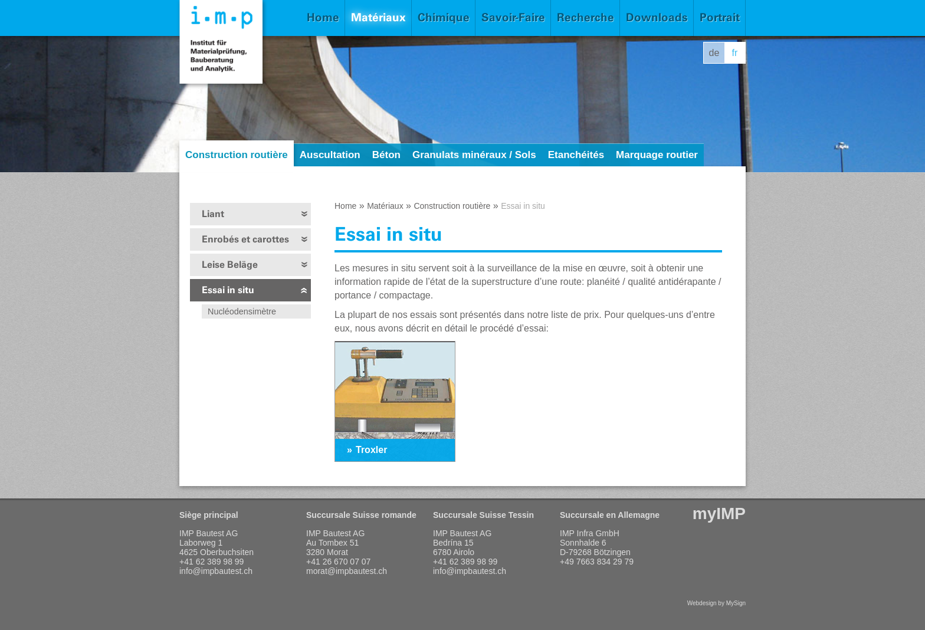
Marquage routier (657, 154)
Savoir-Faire (513, 17)
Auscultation (330, 154)
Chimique (444, 17)
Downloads (657, 17)
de (714, 53)
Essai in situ (228, 290)
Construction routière (236, 154)
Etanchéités (576, 154)
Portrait (720, 17)
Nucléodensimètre (242, 311)
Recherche (585, 17)
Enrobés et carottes (245, 239)
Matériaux (378, 17)
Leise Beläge (230, 264)
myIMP (719, 513)
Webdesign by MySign (716, 603)
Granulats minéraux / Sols (474, 154)
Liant (213, 213)
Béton (386, 154)
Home (323, 17)
